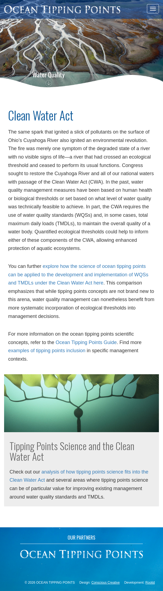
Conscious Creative (105, 582)
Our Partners (81, 538)
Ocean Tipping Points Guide (86, 342)
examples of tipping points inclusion (46, 350)
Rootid (150, 582)
